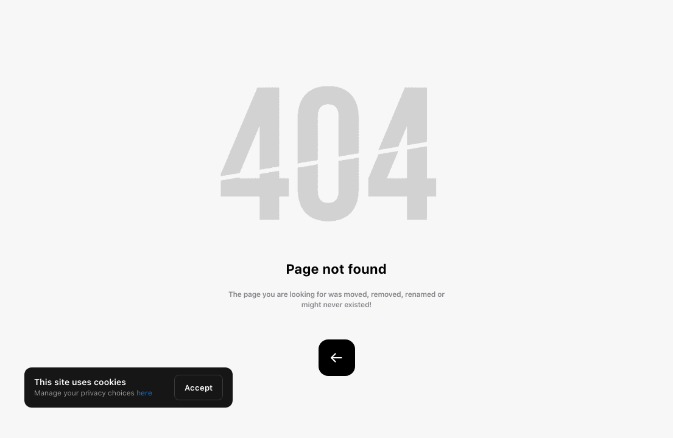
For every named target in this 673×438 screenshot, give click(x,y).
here (144, 393)
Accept (199, 387)
